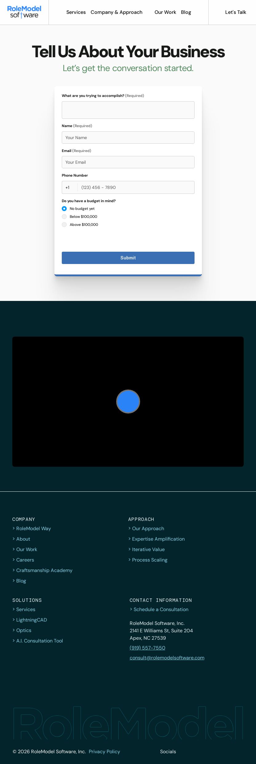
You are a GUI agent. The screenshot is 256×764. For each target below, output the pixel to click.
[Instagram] (212, 752)
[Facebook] (198, 752)
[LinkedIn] (225, 752)
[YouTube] (239, 752)
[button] (24, 12)
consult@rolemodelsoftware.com (167, 657)
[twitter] (185, 752)
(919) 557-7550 (147, 648)
